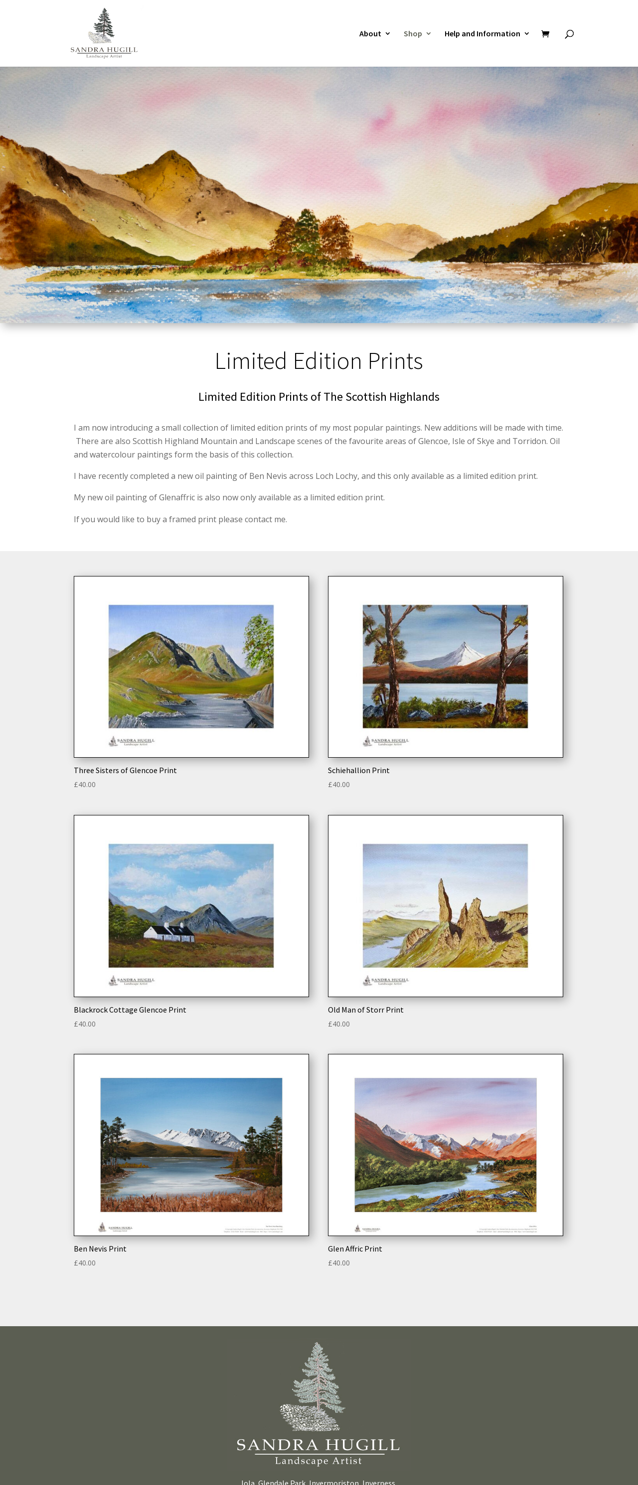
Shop (413, 33)
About (370, 33)
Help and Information (482, 33)
